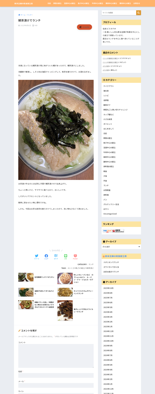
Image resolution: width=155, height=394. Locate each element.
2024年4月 (107, 371)
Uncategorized (110, 215)
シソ (71, 268)
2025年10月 (108, 290)
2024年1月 (107, 386)
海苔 (82, 268)
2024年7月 (107, 357)
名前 (20, 371)
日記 (49, 3)
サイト (21, 391)
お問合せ (136, 3)
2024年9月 (107, 347)
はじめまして (108, 129)
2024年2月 (107, 381)
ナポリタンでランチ (111, 264)
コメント (22, 342)
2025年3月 (107, 318)
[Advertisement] (56, 47)
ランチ (91, 264)
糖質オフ (107, 105)
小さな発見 (108, 119)
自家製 (106, 100)
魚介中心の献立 (83, 3)
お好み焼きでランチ (111, 273)
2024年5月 (107, 366)
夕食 (105, 177)
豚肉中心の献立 (125, 3)
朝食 (105, 172)
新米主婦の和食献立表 (27, 3)
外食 (105, 181)
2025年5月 (107, 309)
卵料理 (106, 196)
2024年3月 (107, 376)
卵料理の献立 (108, 167)
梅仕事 (106, 90)
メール (21, 381)
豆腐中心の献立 (69, 3)
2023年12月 (108, 390)
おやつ (106, 210)
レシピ (106, 95)
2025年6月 (107, 304)
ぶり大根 (106, 66)
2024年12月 (108, 333)
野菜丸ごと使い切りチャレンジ (116, 110)
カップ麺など (108, 114)
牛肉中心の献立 (97, 3)
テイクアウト (108, 86)
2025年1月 (107, 328)
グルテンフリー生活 (111, 206)
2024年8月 (107, 352)
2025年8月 (107, 294)
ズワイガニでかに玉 (111, 268)
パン (105, 201)
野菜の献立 (57, 3)
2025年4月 (107, 314)
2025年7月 (107, 299)
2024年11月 (108, 338)
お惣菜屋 (107, 191)
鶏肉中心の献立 (111, 3)
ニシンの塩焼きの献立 (110, 58)
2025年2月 (107, 323)
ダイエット (108, 124)
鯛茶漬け (90, 268)
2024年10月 (108, 342)
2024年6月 (107, 362)
